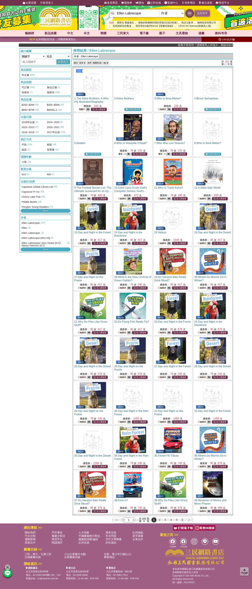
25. (92, 366)
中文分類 (30, 535)
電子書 (144, 33)
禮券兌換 (111, 532)
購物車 (126, 3)
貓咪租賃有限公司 (206, 22)
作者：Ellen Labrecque (86, 56)
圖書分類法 (58, 535)
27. (172, 366)
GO (190, 13)
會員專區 (111, 3)
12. (207, 187)
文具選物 (182, 33)
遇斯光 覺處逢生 (125, 22)
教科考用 (221, 33)
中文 (70, 33)
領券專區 (188, 3)
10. (130, 191)
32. (212, 411)
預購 (79, 71)
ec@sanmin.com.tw (48, 578)
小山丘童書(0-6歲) (75, 554)
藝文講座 (205, 3)
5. (79, 143)
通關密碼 (30, 539)
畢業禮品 (109, 557)
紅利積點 (138, 532)
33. (92, 455)
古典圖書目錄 (72, 557)
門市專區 (57, 532)
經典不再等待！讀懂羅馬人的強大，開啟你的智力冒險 (218, 45)
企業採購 (29, 3)
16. (212, 232)
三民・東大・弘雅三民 (38, 554)
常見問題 (111, 535)
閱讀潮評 (57, 542)
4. (206, 98)
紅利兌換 (154, 3)
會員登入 (46, 3)
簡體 (103, 33)
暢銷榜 (29, 33)
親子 (162, 33)
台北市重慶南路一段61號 (119, 571)
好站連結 (111, 542)
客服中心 (171, 3)
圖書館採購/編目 (88, 539)
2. (124, 98)
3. (167, 98)
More (45, 210)
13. (92, 232)
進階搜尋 (202, 13)
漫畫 (201, 33)
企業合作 (138, 539)
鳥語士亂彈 (187, 22)
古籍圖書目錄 (33, 557)
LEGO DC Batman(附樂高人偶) (194, 26)
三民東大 (123, 33)
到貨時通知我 (133, 109)
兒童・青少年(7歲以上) (117, 554)
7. (169, 143)
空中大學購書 (114, 539)
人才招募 (84, 532)
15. (160, 232)
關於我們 (30, 532)
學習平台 (222, 3)
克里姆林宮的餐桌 (122, 26)
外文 (87, 33)
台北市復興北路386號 (37, 571)
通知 (140, 3)
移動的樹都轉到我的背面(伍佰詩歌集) (157, 22)
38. (121, 500)
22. (131, 321)
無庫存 (162, 109)
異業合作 (30, 542)
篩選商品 (63, 61)
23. (172, 321)
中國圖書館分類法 (89, 535)
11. (168, 187)
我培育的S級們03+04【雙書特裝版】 (155, 26)
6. (130, 143)
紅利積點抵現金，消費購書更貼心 (52, 39)
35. (166, 455)
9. (92, 191)
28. (212, 366)
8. (207, 143)
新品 (51, 33)
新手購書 (138, 535)
